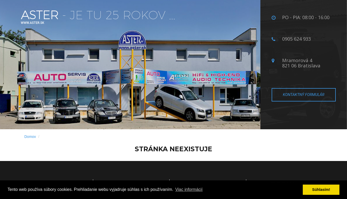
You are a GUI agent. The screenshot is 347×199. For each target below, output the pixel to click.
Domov (30, 137)
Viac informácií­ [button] (189, 189)
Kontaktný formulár (303, 94)
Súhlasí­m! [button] (321, 189)
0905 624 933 (296, 39)
